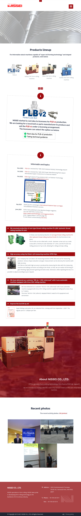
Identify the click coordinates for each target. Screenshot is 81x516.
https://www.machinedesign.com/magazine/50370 (31, 213)
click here (36, 217)
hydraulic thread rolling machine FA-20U (45, 237)
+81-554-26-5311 (54, 498)
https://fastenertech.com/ (37, 179)
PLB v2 (50, 123)
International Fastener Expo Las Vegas (44, 206)
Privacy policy (70, 514)
